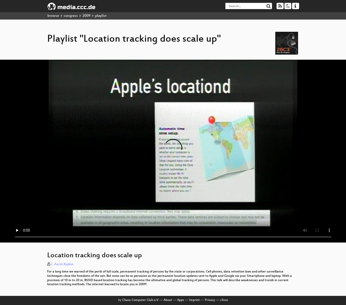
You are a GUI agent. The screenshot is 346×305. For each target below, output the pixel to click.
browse (53, 16)
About (167, 300)
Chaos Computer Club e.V (140, 300)
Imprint (194, 300)
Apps (180, 300)
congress (71, 16)
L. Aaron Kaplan (62, 264)
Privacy (210, 300)
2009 (86, 16)
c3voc (224, 300)
